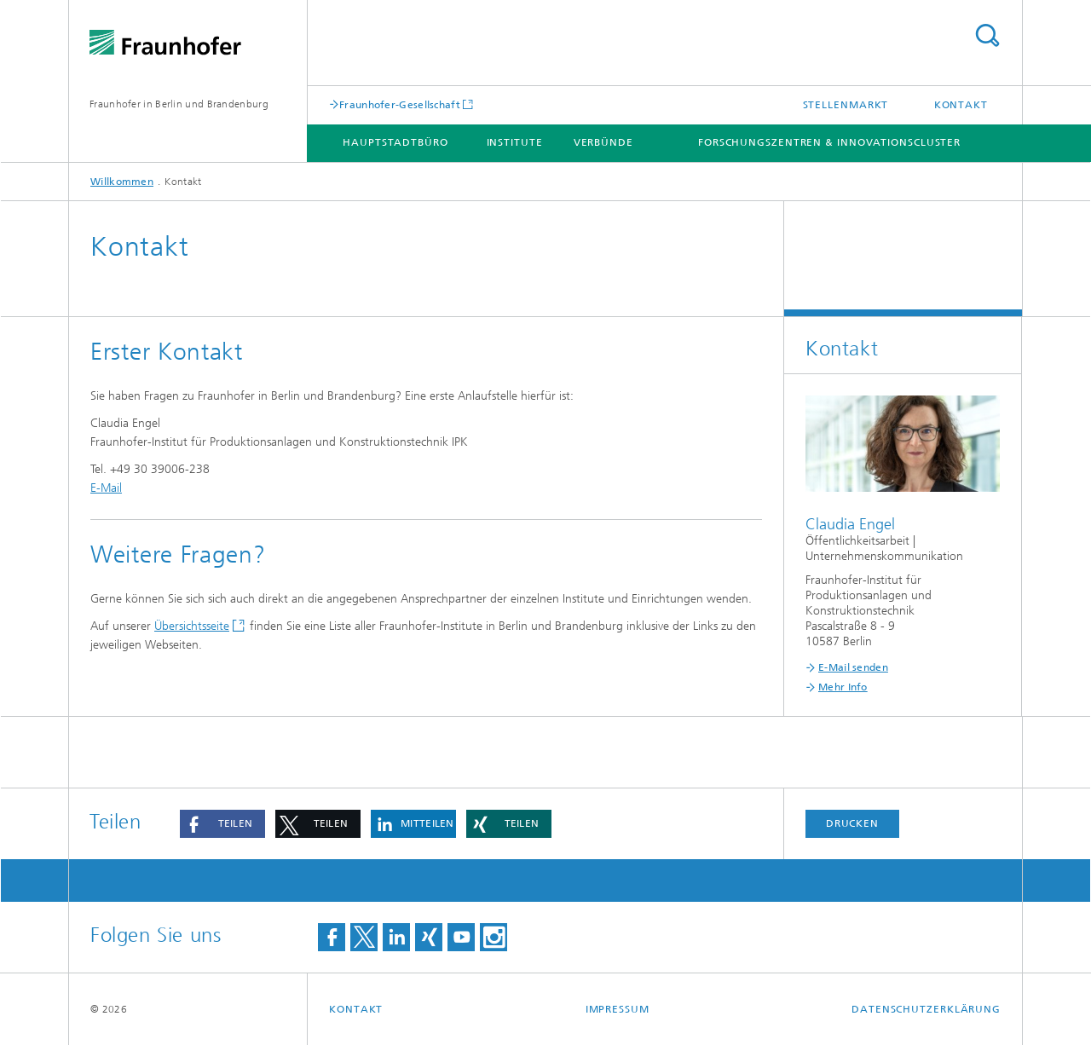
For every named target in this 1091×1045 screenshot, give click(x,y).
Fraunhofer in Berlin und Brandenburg (178, 104)
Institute (515, 142)
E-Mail (106, 488)
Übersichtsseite (191, 626)
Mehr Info (843, 687)
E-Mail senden (853, 667)
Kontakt (961, 105)
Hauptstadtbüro (395, 142)
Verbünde (603, 142)
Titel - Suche (987, 35)
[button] (222, 824)
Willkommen (121, 182)
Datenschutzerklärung (926, 1009)
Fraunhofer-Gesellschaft (399, 104)
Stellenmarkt (846, 105)
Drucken (852, 823)
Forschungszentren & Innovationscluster (829, 142)
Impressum (617, 1009)
